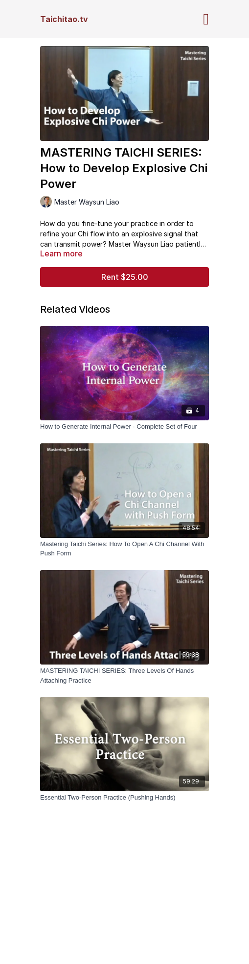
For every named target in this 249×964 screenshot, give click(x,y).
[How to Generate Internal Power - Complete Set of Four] (124, 427)
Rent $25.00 (124, 277)
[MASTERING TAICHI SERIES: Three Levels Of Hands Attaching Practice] (124, 675)
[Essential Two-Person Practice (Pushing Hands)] (124, 798)
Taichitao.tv (64, 19)
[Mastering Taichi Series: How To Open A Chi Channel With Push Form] (124, 548)
